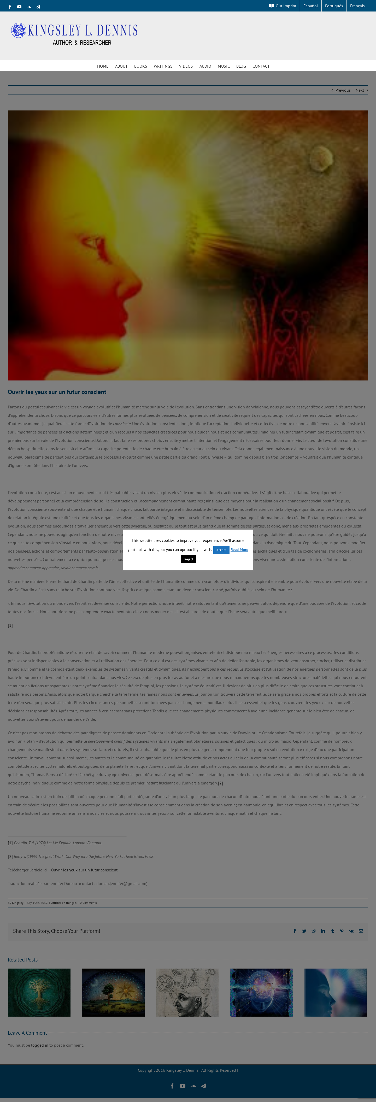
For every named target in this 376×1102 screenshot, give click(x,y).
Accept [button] (221, 550)
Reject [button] (188, 559)
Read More (239, 549)
